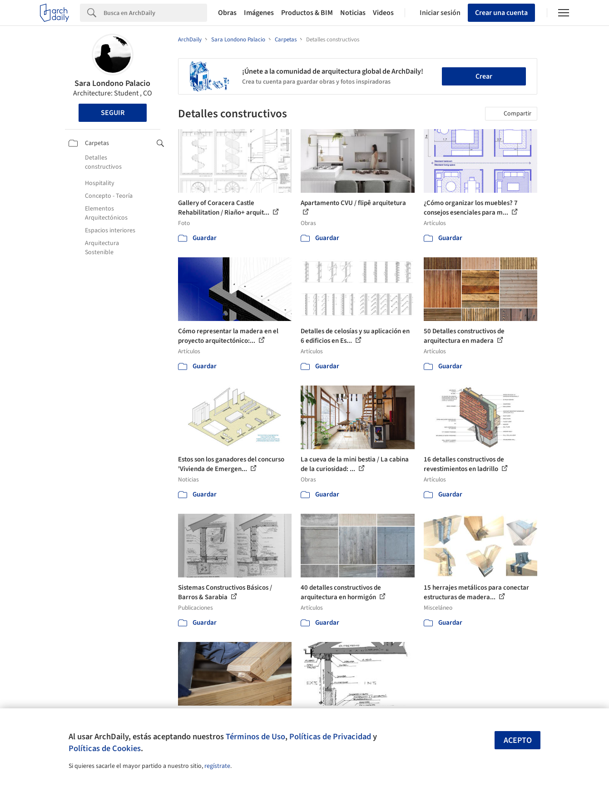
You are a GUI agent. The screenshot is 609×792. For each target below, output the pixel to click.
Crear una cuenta (501, 13)
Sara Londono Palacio (112, 83)
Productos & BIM (307, 12)
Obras (227, 12)
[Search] (155, 13)
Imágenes (259, 12)
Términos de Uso (255, 736)
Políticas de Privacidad (330, 736)
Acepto (518, 740)
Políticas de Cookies (105, 748)
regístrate (217, 766)
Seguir (112, 113)
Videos (383, 12)
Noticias (353, 12)
